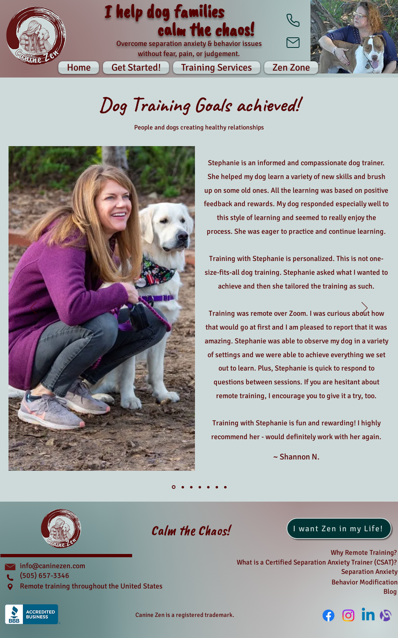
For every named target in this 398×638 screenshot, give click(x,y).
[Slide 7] (225, 487)
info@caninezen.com (52, 565)
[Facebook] (328, 615)
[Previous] (33, 308)
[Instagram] (348, 615)
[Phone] (293, 20)
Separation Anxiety (369, 571)
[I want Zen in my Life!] (339, 528)
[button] (290, 67)
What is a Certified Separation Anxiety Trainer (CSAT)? (317, 562)
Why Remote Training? (364, 552)
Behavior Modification (365, 582)
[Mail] (293, 42)
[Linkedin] (368, 615)
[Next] (365, 308)
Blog (390, 591)
